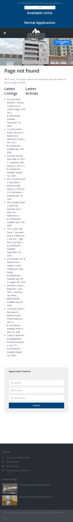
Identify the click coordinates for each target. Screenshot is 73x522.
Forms (4, 518)
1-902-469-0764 (26, 3)
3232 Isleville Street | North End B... (35, 485)
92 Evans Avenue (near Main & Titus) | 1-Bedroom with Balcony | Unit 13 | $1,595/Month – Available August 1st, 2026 (16, 165)
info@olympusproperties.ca (18, 470)
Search (36, 405)
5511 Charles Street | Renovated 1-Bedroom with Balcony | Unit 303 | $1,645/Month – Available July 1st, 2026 (16, 189)
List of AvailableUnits (62, 42)
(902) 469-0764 (12, 462)
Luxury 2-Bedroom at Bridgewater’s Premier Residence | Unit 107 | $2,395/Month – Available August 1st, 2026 (16, 345)
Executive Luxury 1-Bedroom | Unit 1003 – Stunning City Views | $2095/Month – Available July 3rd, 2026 (16, 295)
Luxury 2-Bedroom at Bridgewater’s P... (37, 497)
